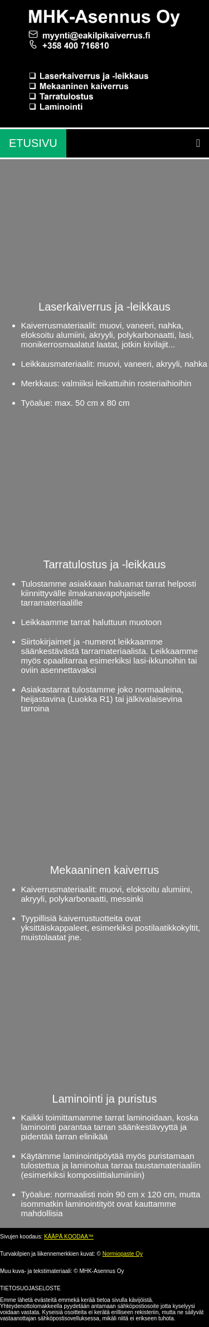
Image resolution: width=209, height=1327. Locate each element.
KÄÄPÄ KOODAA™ (69, 1236)
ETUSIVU (33, 143)
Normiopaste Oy (123, 1254)
